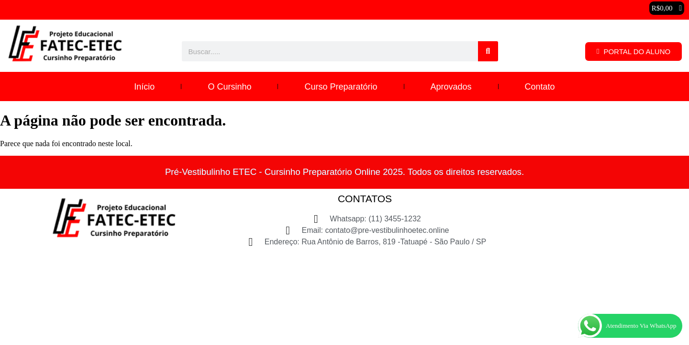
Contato (540, 87)
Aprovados (451, 87)
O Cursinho (229, 87)
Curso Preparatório (340, 87)
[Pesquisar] (488, 51)
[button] (666, 8)
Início (144, 87)
